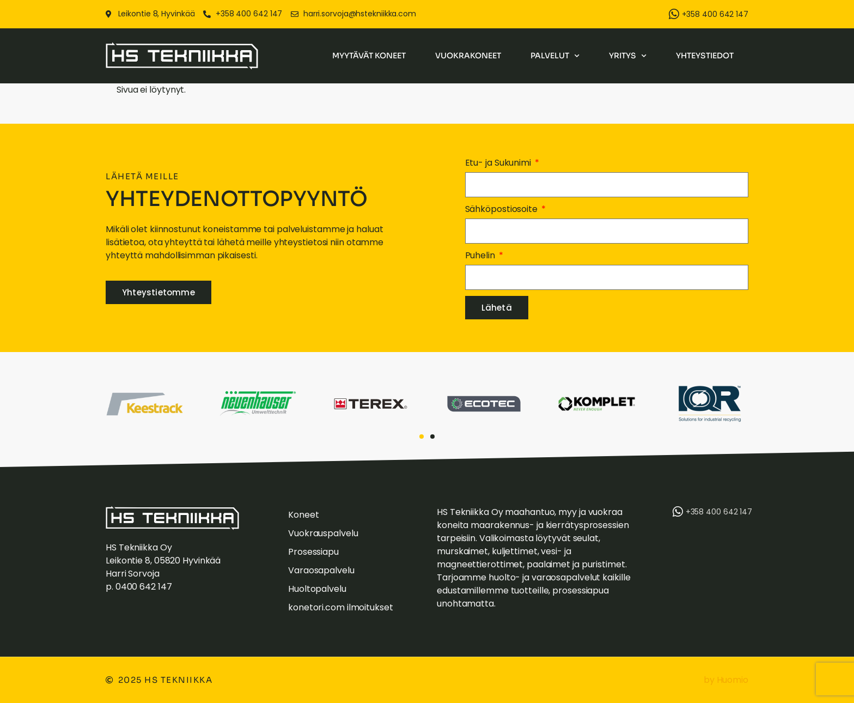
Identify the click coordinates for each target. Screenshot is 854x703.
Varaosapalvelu (321, 570)
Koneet (303, 514)
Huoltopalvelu (317, 589)
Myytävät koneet (369, 55)
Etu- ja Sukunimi (499, 162)
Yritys (627, 56)
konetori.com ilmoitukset (340, 607)
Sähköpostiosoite (502, 209)
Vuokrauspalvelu (323, 533)
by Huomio (726, 680)
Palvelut (555, 56)
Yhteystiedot (705, 55)
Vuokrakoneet (468, 55)
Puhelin (481, 255)
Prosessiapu (313, 552)
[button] (421, 436)
